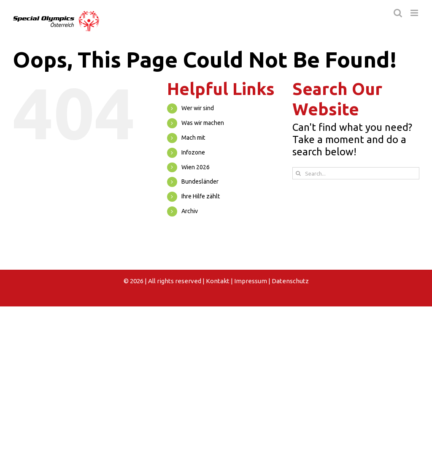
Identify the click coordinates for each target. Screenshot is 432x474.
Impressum (250, 280)
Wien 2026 (195, 167)
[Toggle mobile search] (398, 12)
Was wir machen (202, 122)
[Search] (298, 173)
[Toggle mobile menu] (414, 12)
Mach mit (193, 137)
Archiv (189, 211)
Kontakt (218, 280)
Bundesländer (200, 181)
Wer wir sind (197, 108)
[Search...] (355, 173)
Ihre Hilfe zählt (200, 196)
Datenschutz (290, 280)
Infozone (193, 152)
